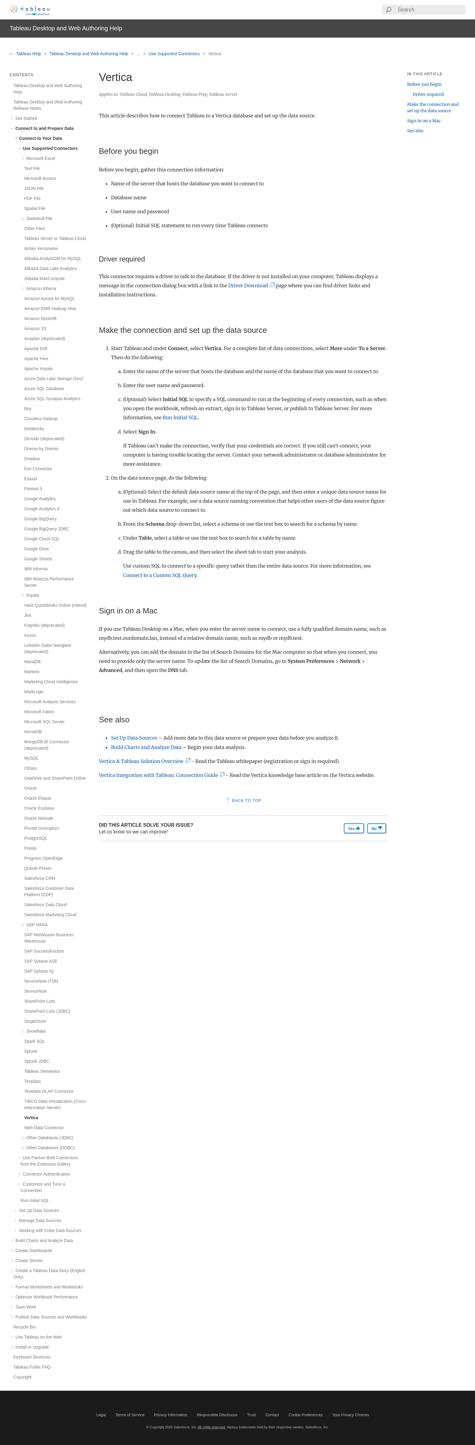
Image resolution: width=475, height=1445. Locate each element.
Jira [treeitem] (27, 615)
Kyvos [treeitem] (30, 635)
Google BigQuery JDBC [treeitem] (46, 528)
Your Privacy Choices (350, 1415)
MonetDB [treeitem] (33, 731)
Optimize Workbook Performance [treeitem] (45, 1297)
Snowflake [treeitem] (35, 1031)
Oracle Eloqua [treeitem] (37, 798)
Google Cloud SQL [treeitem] (42, 538)
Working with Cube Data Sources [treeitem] (49, 1230)
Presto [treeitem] (30, 848)
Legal (101, 1415)
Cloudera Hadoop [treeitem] (41, 418)
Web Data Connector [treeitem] (44, 1127)
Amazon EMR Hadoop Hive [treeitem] (50, 308)
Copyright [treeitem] (22, 1377)
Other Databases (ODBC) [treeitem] (49, 1147)
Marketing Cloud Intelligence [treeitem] (51, 681)
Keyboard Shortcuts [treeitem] (32, 1357)
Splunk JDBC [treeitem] (36, 1061)
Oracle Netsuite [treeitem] (38, 818)
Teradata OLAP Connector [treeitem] (49, 1091)
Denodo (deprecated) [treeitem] (44, 438)
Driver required (428, 94)
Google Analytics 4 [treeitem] (41, 508)
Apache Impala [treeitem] (38, 368)
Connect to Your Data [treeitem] (39, 138)
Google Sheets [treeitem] (38, 558)
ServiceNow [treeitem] (35, 991)
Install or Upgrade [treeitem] (31, 1347)
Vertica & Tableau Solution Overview (143, 761)
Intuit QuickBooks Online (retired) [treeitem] (55, 605)
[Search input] (431, 9)
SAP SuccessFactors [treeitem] (44, 951)
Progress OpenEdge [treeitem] (43, 858)
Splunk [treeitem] (30, 1051)
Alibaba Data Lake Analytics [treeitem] (50, 268)
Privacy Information (171, 1415)
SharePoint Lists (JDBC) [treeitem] (47, 1011)
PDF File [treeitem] (32, 198)
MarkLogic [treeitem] (34, 691)
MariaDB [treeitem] (32, 661)
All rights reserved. (212, 1427)
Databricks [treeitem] (34, 428)
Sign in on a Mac (424, 120)
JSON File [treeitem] (34, 188)
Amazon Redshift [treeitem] (40, 318)
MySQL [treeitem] (31, 758)
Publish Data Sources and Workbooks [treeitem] (50, 1317)
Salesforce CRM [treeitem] (39, 878)
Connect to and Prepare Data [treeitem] (43, 128)
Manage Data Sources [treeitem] (39, 1220)
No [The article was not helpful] (376, 828)
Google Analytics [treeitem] (40, 498)
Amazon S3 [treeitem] (35, 328)
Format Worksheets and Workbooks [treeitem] (48, 1287)
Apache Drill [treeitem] (35, 348)
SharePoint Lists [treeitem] (39, 1001)
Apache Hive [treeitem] (36, 358)
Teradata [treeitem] (32, 1081)
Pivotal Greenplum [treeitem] (41, 828)
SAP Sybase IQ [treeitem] (39, 971)
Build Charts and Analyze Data (146, 747)
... (139, 53)
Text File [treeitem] (32, 168)
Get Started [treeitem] (25, 118)
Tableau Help (26, 53)
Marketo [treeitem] (32, 671)
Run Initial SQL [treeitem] (35, 1200)
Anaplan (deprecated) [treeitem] (44, 338)
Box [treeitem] (28, 408)
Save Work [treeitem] (24, 1307)
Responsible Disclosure (217, 1415)
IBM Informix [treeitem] (36, 568)
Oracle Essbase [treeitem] (39, 808)
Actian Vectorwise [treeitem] (41, 248)
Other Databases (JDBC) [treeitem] (49, 1137)
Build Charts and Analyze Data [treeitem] (43, 1240)
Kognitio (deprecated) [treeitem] (44, 625)
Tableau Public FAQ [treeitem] (32, 1367)
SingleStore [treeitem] (35, 1021)
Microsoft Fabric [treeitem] (39, 711)
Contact (272, 1415)
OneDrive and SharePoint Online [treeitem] (55, 778)
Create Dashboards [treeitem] (32, 1250)
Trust (251, 1415)
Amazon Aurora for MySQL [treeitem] (49, 298)
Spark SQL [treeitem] (34, 1041)
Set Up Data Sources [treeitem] (38, 1210)
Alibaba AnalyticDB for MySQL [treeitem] (52, 258)
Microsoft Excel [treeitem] (39, 158)
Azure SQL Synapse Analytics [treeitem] (52, 398)
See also (415, 130)
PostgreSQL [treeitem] (35, 838)
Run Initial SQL (180, 417)
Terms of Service (129, 1415)
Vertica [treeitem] (31, 1117)
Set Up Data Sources (134, 738)
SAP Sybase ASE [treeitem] (40, 961)
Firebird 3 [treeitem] (33, 488)
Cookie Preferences (306, 1415)
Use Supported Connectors (175, 53)
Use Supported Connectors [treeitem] (49, 148)
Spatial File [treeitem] (34, 208)
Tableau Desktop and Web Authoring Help (89, 53)
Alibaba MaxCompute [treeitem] (44, 278)
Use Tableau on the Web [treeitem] (37, 1337)
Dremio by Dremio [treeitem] (41, 448)
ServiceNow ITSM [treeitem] (41, 981)
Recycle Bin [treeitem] (24, 1327)
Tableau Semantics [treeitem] (42, 1071)
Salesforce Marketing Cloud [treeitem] (50, 914)
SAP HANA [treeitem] (36, 924)
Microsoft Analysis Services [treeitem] (50, 701)
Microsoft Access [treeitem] (40, 178)
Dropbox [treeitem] (32, 458)
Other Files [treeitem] (34, 228)
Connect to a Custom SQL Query (159, 575)
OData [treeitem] (30, 768)
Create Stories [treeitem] (27, 1260)
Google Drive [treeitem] (36, 548)
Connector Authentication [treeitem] (45, 1174)
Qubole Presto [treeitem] (37, 868)
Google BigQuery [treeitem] (40, 518)
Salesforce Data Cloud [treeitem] (45, 904)
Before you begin (424, 84)
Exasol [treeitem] (30, 478)
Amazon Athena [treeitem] (40, 288)
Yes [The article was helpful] (354, 828)
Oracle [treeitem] (30, 788)
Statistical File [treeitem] (38, 218)
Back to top (243, 800)
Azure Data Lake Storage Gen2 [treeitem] (53, 378)
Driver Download (250, 285)
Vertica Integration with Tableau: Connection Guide (160, 775)
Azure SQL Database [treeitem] (44, 388)
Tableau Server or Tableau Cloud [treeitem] (55, 238)
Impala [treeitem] (31, 595)
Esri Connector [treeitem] (38, 468)
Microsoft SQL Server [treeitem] (44, 721)
